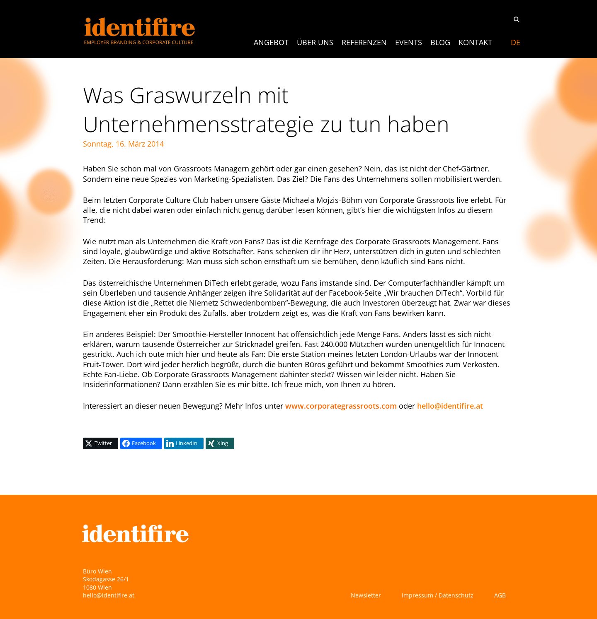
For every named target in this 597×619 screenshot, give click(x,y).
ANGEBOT (271, 42)
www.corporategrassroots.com (341, 406)
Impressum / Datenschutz (437, 595)
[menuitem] (515, 42)
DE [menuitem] (515, 42)
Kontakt (475, 42)
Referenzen (364, 42)
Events (408, 42)
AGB (500, 595)
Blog (440, 42)
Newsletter (366, 595)
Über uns (315, 42)
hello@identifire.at (450, 406)
